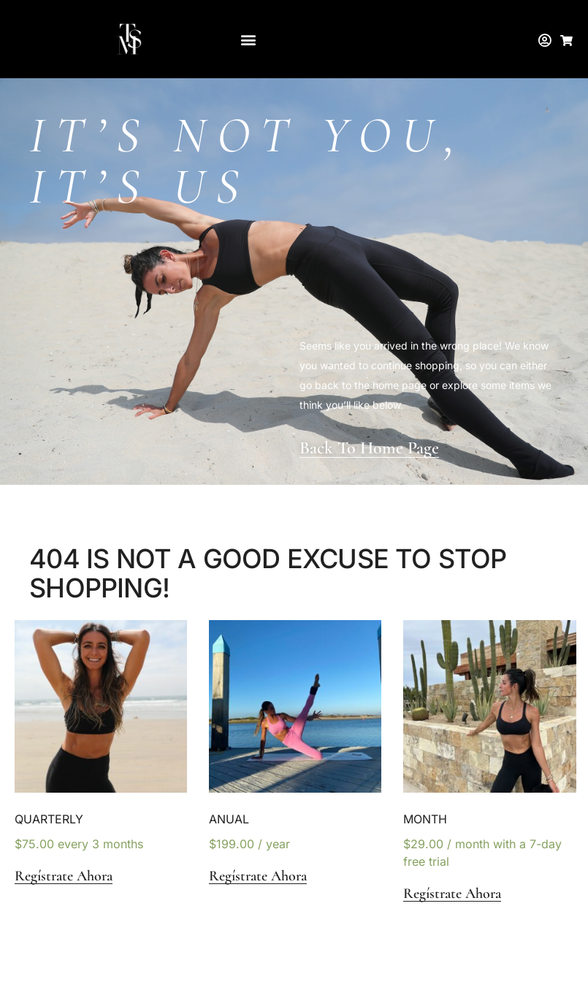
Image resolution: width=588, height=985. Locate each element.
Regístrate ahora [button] (63, 876)
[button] (248, 39)
